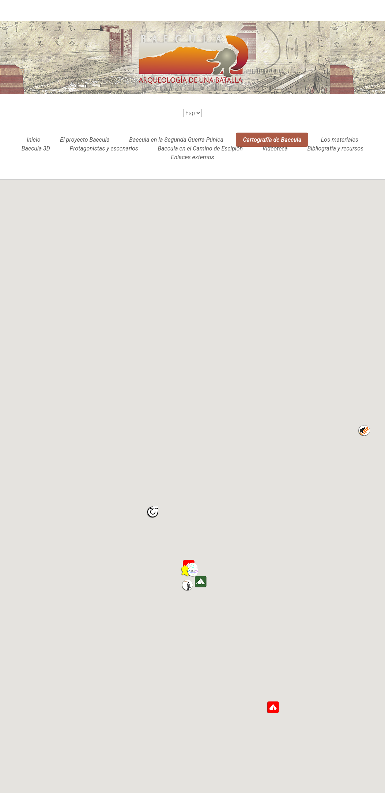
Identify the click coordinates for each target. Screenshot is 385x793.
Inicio (33, 139)
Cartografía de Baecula (272, 139)
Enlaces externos (192, 157)
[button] (193, 571)
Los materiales (339, 139)
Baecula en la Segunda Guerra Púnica (176, 139)
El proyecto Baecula (85, 139)
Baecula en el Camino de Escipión (200, 148)
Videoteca (275, 148)
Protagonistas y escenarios (103, 148)
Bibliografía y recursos (335, 148)
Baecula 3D (36, 148)
